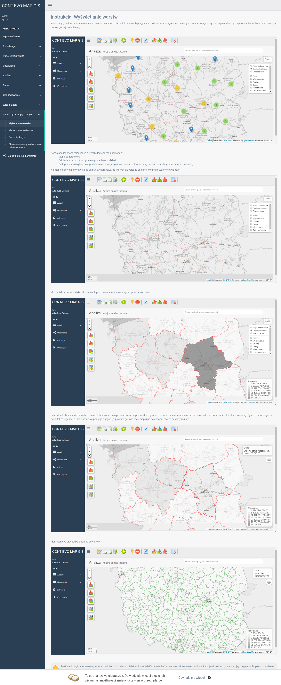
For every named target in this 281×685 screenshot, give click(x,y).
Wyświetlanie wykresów (21, 130)
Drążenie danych (17, 137)
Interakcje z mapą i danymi (21, 114)
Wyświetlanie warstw (20, 123)
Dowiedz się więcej (191, 678)
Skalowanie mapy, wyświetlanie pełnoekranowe (25, 146)
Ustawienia (22, 65)
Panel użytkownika (22, 55)
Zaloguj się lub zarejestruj (20, 155)
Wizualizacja (22, 104)
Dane (22, 85)
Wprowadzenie (11, 36)
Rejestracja (22, 46)
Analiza (22, 75)
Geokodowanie (22, 95)
